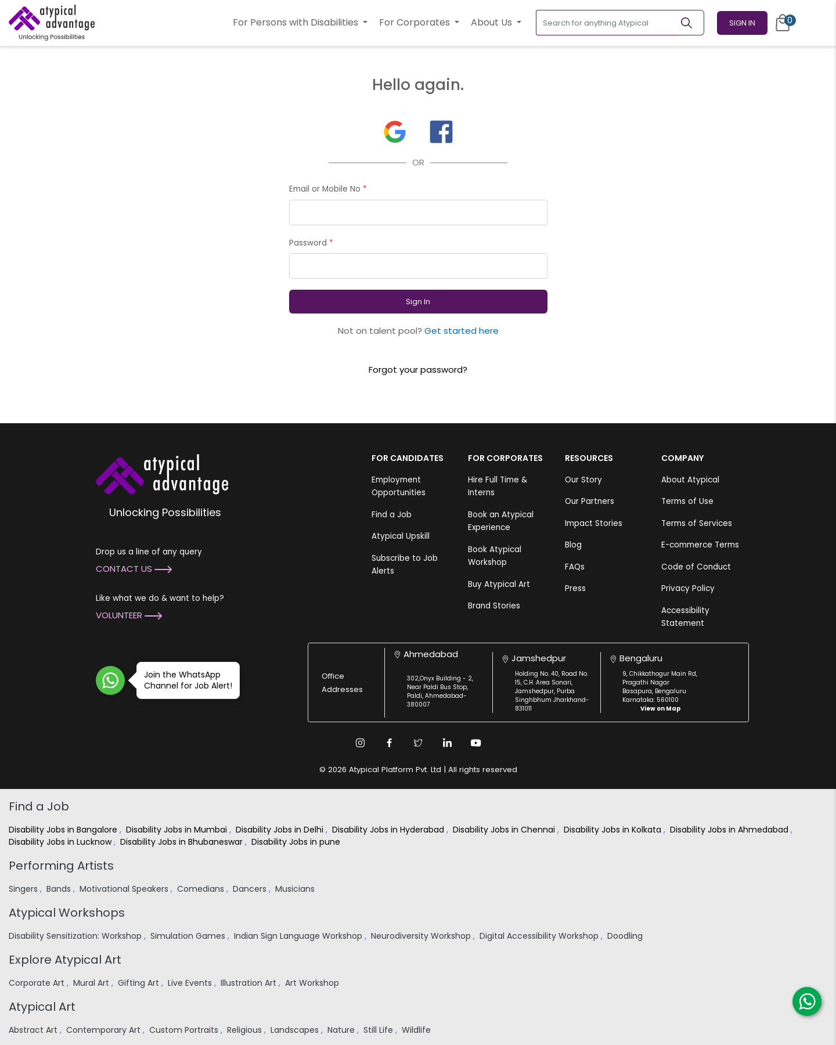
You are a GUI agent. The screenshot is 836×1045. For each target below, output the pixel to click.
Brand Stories (494, 605)
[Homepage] (52, 23)
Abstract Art (34, 1030)
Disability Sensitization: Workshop (76, 936)
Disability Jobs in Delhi (281, 829)
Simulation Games (189, 936)
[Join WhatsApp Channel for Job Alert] (110, 680)
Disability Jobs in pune (297, 842)
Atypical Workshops (67, 913)
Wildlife (417, 1030)
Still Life (379, 1030)
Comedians (201, 889)
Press (575, 588)
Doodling (626, 936)
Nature (342, 1030)
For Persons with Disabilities (297, 22)
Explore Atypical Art (65, 960)
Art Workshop (313, 983)
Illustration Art (250, 983)
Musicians (296, 889)
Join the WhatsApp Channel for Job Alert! (184, 680)
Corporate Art (38, 983)
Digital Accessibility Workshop (540, 936)
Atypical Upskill (401, 536)
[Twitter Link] (418, 742)
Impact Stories (593, 523)
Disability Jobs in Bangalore (64, 829)
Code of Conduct (696, 566)
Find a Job (392, 514)
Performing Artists (61, 865)
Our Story (583, 479)
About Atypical (690, 479)
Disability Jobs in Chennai (505, 829)
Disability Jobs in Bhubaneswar (182, 842)
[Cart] (782, 22)
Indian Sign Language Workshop (299, 936)
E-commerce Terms (700, 544)
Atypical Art (42, 1007)
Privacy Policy (688, 588)
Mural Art (92, 983)
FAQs (575, 566)
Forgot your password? (418, 369)
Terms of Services (696, 523)
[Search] (691, 22)
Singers (24, 889)
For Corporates (415, 22)
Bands (59, 889)
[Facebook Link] (389, 742)
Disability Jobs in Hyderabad (389, 829)
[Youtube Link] (476, 742)
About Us (492, 22)
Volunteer (129, 615)
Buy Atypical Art (499, 584)
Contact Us (134, 569)
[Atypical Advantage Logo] (162, 473)
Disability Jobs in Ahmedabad (730, 829)
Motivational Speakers (125, 889)
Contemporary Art (104, 1030)
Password (311, 242)
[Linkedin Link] (447, 742)
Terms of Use (687, 501)
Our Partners (589, 501)
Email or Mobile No (328, 188)
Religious (245, 1030)
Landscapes (296, 1030)
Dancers (251, 889)
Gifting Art (139, 983)
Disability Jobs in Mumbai (177, 829)
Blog (573, 544)
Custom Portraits (185, 1030)
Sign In (742, 23)
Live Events (191, 983)
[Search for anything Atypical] (607, 22)
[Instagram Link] (360, 742)
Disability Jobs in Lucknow (61, 842)
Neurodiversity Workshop (422, 936)
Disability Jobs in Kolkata (614, 829)
